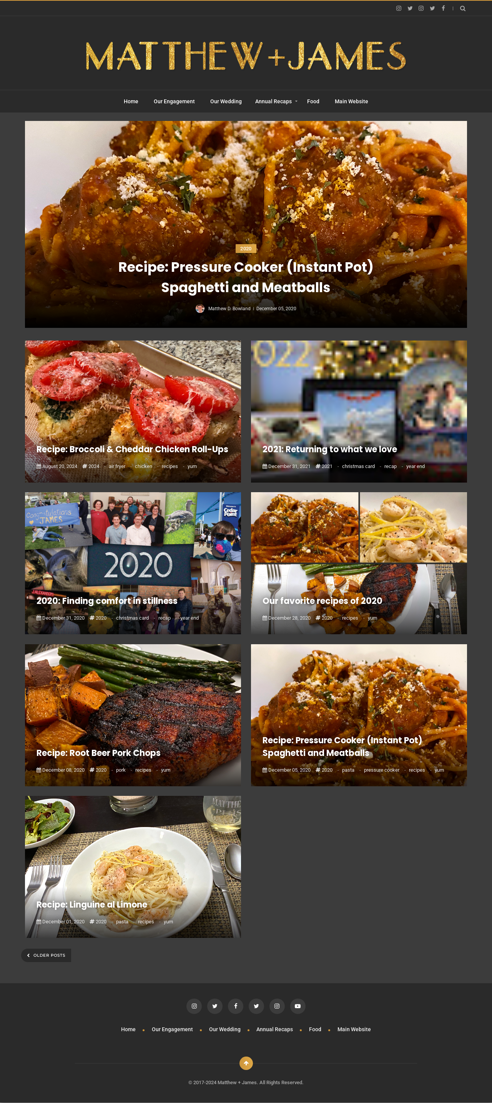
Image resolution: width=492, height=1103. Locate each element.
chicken (147, 466)
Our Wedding (226, 101)
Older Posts (48, 955)
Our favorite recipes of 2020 (322, 601)
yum (192, 466)
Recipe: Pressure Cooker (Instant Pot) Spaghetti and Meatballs (246, 277)
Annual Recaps (273, 101)
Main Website (351, 101)
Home (131, 101)
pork (124, 770)
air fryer (121, 466)
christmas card (362, 466)
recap (394, 466)
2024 (97, 466)
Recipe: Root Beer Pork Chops (99, 753)
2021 (331, 466)
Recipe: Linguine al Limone (92, 905)
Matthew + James (237, 1082)
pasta (352, 770)
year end (415, 466)
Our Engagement (174, 101)
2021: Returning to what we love (330, 449)
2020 (246, 248)
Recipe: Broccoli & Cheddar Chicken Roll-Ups (132, 449)
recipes (174, 466)
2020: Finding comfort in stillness (107, 601)
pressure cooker (385, 770)
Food (313, 101)
